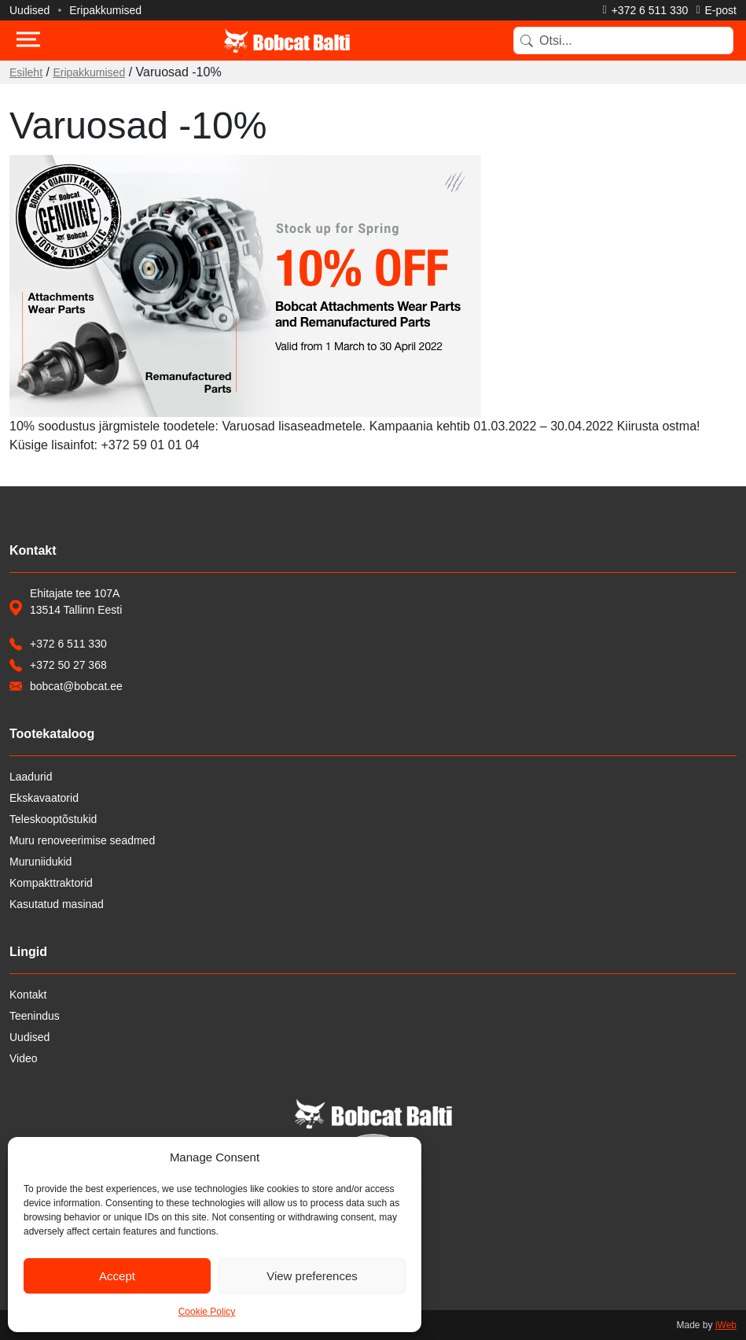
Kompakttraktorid (51, 883)
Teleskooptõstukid (53, 819)
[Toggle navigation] (28, 40)
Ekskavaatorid (44, 798)
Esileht (25, 72)
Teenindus (34, 1016)
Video (23, 1058)
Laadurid (31, 776)
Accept (117, 1276)
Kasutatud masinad (56, 904)
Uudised (29, 10)
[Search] (623, 40)
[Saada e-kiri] (716, 10)
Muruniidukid (40, 861)
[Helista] (646, 10)
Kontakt (27, 994)
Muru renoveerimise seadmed (82, 840)
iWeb (726, 1325)
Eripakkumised (105, 10)
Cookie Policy (207, 1311)
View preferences (312, 1276)
